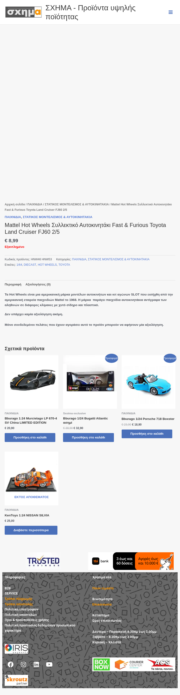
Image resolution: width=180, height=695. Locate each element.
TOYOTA (64, 264)
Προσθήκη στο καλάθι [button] (30, 437)
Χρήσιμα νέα (101, 582)
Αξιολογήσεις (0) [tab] (38, 284)
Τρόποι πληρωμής (18, 603)
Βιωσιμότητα (102, 603)
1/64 (19, 264)
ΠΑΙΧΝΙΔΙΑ (34, 204)
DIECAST (30, 264)
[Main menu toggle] (170, 12)
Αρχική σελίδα (15, 204)
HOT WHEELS (47, 264)
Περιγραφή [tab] (13, 284)
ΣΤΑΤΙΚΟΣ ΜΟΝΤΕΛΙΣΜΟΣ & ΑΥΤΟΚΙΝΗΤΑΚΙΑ (77, 204)
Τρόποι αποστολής (19, 608)
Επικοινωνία (102, 609)
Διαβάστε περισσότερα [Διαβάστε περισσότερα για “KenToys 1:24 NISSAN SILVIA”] (24, 532)
